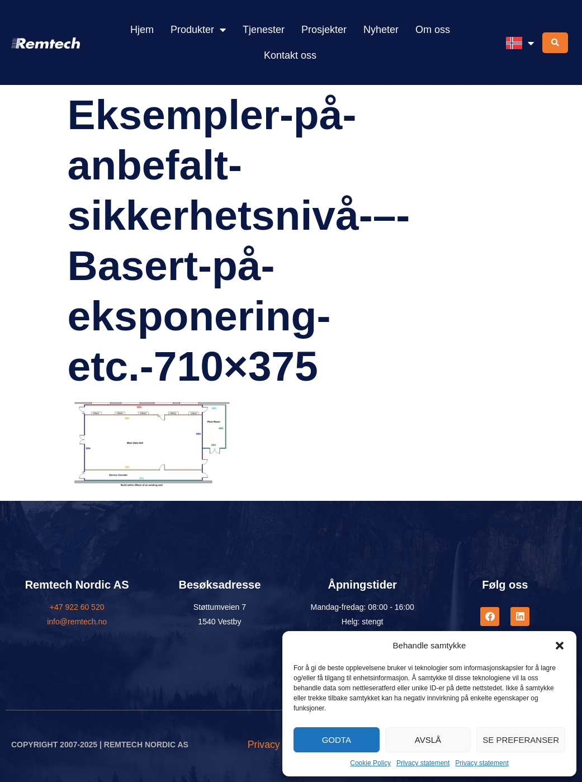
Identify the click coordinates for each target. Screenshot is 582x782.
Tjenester (264, 29)
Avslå (428, 740)
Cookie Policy (370, 763)
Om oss (432, 29)
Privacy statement (422, 763)
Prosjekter (324, 29)
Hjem (142, 29)
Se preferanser (520, 740)
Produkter (198, 29)
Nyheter (381, 29)
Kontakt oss (290, 55)
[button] (559, 645)
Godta (336, 740)
